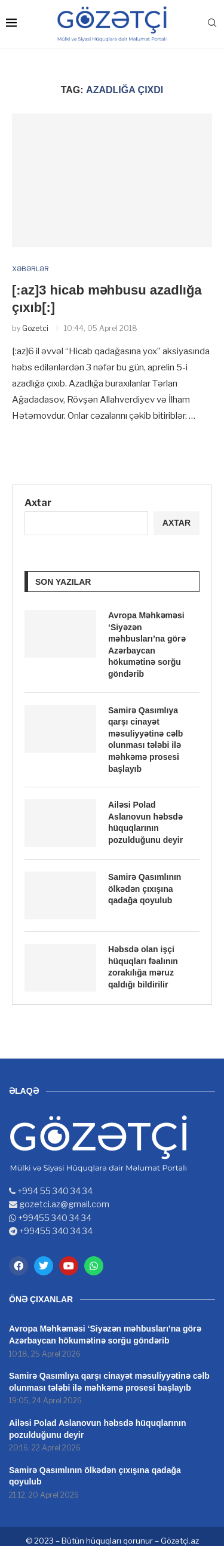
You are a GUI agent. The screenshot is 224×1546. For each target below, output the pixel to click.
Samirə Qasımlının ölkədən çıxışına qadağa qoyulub (144, 888)
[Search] (212, 24)
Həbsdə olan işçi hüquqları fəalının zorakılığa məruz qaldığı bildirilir (143, 966)
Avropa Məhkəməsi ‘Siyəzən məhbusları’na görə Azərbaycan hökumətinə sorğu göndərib (147, 645)
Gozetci (35, 328)
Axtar (37, 502)
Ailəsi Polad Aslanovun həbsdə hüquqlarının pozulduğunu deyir (145, 822)
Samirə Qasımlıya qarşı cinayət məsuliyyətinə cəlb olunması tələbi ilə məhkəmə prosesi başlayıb (145, 739)
